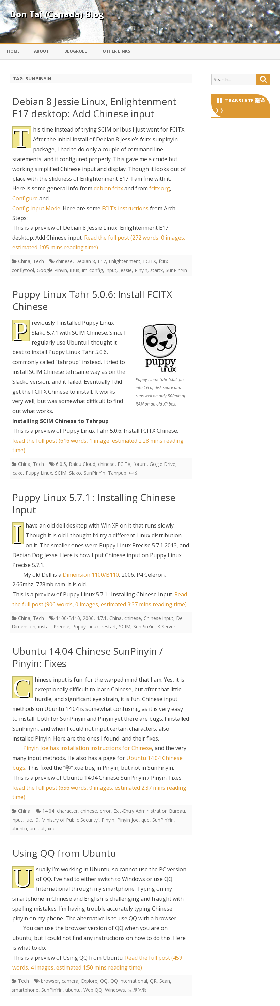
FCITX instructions (125, 208)
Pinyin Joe (128, 820)
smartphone (25, 990)
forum (140, 464)
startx (156, 270)
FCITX (149, 261)
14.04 (48, 811)
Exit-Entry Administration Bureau (149, 811)
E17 (102, 261)
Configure (25, 198)
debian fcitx (108, 188)
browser (50, 981)
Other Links (116, 51)
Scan (164, 981)
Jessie (125, 270)
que (145, 820)
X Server (166, 626)
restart (109, 626)
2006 (88, 618)
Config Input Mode (36, 208)
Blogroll (75, 51)
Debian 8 (85, 261)
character (67, 811)
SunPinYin (176, 270)
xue (52, 828)
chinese (64, 261)
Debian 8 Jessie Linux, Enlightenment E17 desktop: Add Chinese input (94, 107)
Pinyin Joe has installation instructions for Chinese (87, 748)
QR (153, 981)
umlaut (37, 828)
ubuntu (19, 828)
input (111, 270)
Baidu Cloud (82, 464)
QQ (104, 981)
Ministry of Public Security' (70, 820)
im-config (92, 270)
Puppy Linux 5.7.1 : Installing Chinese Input (93, 503)
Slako (75, 473)
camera (70, 981)
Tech (38, 261)
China (24, 261)
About (41, 51)
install (44, 626)
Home (13, 51)
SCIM (60, 473)
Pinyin (141, 270)
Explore (89, 981)
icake (17, 473)
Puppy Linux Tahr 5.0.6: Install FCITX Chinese (92, 300)
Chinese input (158, 618)
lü (36, 820)
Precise (61, 626)
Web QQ (92, 990)
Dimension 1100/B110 (91, 574)
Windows (115, 990)
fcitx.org (159, 188)
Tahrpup (117, 473)
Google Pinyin (52, 270)
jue (28, 820)
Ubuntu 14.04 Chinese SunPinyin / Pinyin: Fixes (87, 657)
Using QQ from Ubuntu (64, 853)
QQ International (128, 981)
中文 (134, 473)
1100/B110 (68, 618)
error (105, 811)
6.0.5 (61, 464)
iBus (74, 270)
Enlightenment (124, 261)
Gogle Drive (162, 464)
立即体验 (137, 990)
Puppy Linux (39, 473)
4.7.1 (101, 618)
